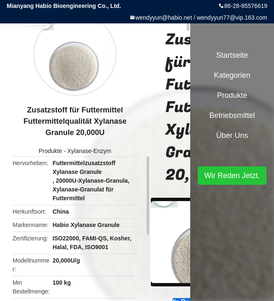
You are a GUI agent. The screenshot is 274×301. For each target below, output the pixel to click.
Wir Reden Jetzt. (232, 175)
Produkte (50, 151)
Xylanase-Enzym (89, 151)
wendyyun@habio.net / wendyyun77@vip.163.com (201, 17)
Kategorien (232, 75)
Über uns (232, 135)
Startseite (232, 55)
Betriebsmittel (232, 115)
